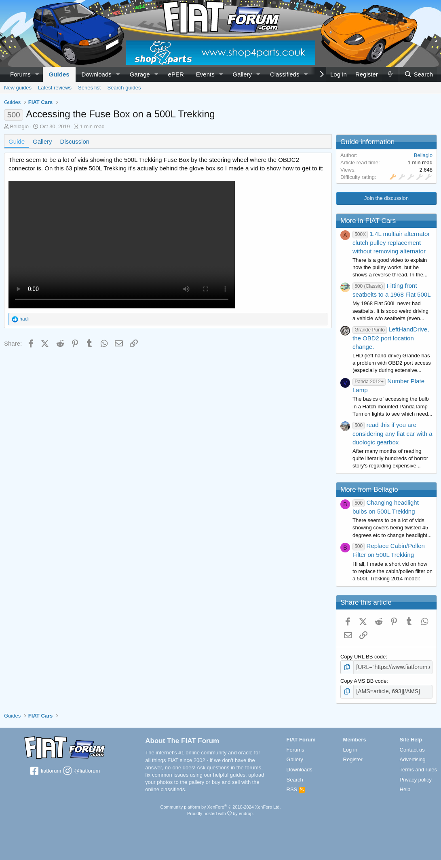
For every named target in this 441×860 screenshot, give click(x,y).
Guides (59, 74)
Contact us (412, 748)
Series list (89, 88)
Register (353, 758)
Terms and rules (418, 768)
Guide (16, 141)
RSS (296, 789)
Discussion (75, 141)
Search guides (124, 88)
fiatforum (45, 770)
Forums (20, 74)
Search (295, 778)
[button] (37, 74)
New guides (18, 88)
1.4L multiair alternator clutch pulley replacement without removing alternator (391, 242)
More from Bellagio (369, 489)
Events (205, 74)
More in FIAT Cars (368, 221)
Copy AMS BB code (363, 680)
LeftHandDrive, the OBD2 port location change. (390, 338)
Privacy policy (416, 778)
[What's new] (390, 74)
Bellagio (19, 126)
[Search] (418, 74)
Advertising (413, 758)
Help (405, 789)
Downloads (97, 74)
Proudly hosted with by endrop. (220, 812)
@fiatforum (81, 770)
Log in (350, 748)
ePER (176, 74)
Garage (140, 74)
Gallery (242, 74)
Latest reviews (55, 88)
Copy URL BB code (363, 657)
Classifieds (285, 74)
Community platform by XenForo (220, 805)
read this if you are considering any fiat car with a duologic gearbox (392, 433)
